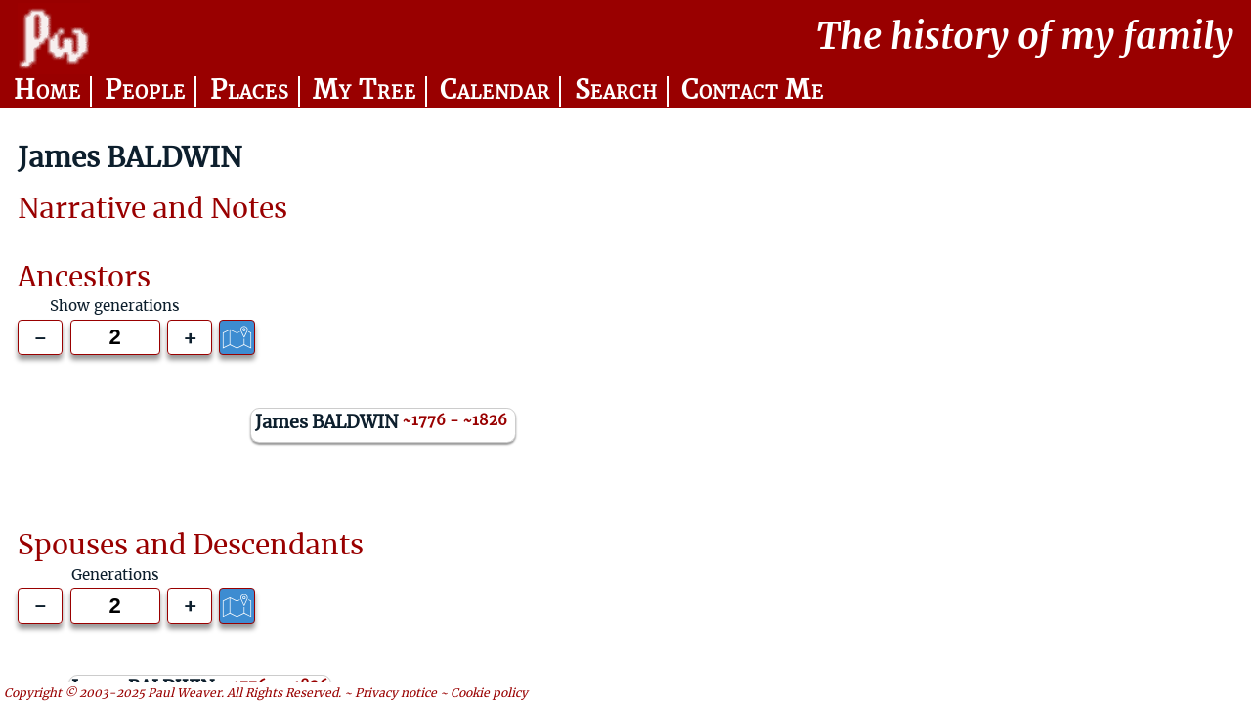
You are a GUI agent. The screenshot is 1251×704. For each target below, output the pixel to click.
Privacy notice (396, 693)
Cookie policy (489, 693)
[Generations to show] (115, 338)
